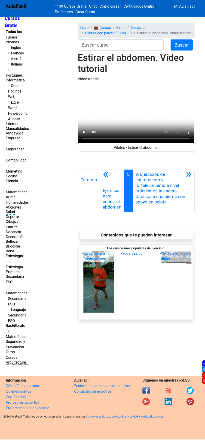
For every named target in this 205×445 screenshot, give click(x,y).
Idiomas (12, 42)
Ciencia (12, 181)
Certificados (16, 397)
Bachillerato (15, 325)
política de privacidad (125, 416)
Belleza (12, 241)
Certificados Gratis (138, 6)
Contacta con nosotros (93, 391)
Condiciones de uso (98, 416)
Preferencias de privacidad (27, 408)
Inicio (84, 27)
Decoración (15, 237)
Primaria (13, 272)
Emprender (15, 149)
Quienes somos (18, 391)
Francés (17, 53)
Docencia (13, 232)
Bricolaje (13, 246)
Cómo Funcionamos (22, 386)
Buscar (181, 45)
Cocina (11, 176)
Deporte (12, 217)
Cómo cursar (110, 6)
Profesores (64, 12)
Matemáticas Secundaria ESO (17, 298)
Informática (15, 80)
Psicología (14, 256)
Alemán (17, 59)
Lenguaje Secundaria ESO (17, 315)
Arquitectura (16, 362)
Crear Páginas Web (14, 91)
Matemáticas (17, 192)
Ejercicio (138, 27)
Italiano (17, 64)
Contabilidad (16, 160)
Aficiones (13, 207)
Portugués (14, 75)
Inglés (16, 47)
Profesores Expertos (22, 402)
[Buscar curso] (121, 45)
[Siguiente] (163, 191)
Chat (93, 6)
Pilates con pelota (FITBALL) (108, 33)
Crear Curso (85, 12)
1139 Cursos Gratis (71, 6)
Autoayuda (14, 133)
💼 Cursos (102, 27)
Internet (12, 124)
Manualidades (17, 128)
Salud (10, 212)
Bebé (10, 251)
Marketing (14, 171)
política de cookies (152, 416)
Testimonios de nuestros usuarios (102, 386)
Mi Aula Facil (184, 6)
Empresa (13, 138)
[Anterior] (112, 191)
